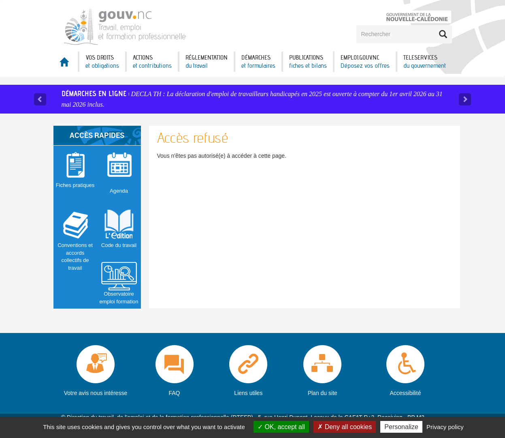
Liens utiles (248, 393)
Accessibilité (405, 393)
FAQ (174, 393)
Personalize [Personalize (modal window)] (401, 426)
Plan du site (322, 393)
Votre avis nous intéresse (95, 393)
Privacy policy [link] (445, 426)
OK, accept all (281, 426)
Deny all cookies (344, 426)
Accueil (65, 64)
